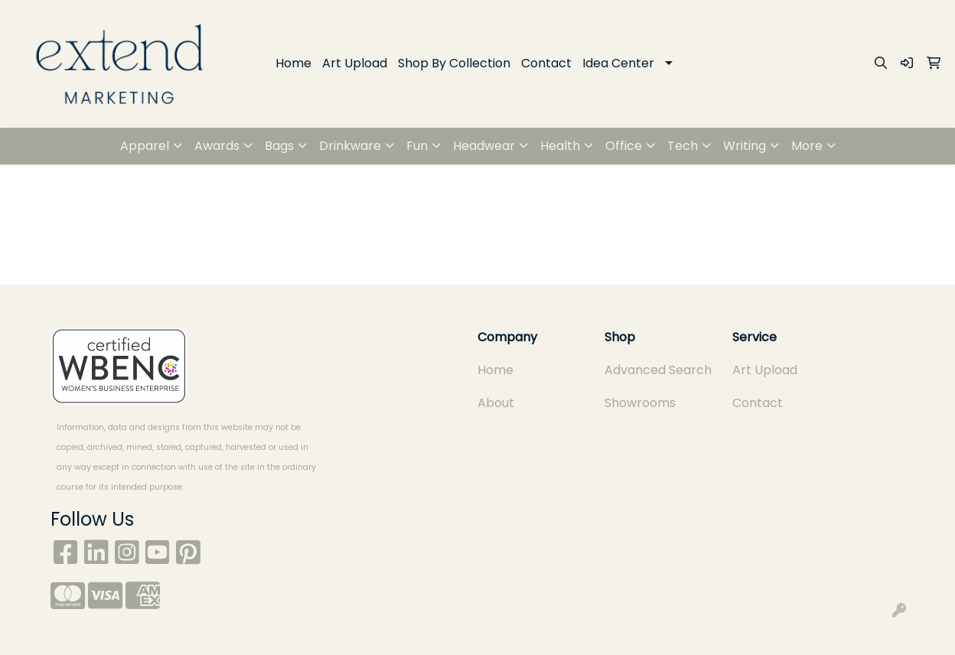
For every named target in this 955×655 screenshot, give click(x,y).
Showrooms (640, 403)
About (495, 403)
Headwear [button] (484, 146)
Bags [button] (279, 146)
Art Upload (354, 63)
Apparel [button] (144, 146)
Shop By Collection (454, 63)
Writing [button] (744, 146)
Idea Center (618, 63)
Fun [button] (417, 146)
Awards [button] (217, 146)
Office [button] (623, 146)
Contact (546, 63)
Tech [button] (682, 146)
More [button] (807, 146)
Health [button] (560, 146)
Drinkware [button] (350, 146)
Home (293, 63)
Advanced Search (658, 370)
